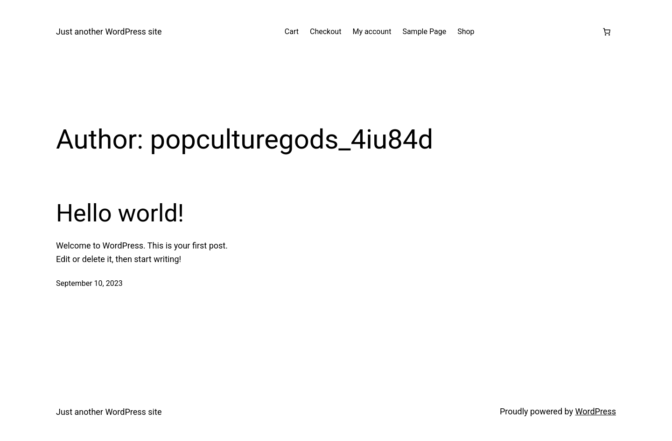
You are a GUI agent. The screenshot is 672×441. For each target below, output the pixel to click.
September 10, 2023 (89, 283)
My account (371, 31)
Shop (465, 31)
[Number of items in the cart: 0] (606, 31)
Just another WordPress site (108, 31)
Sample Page (424, 31)
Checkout (325, 31)
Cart (292, 31)
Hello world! (120, 213)
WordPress (595, 411)
